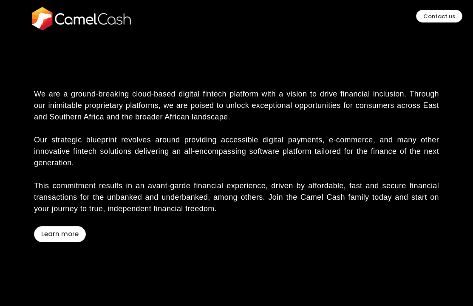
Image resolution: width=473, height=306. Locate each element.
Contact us (439, 16)
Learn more (60, 191)
